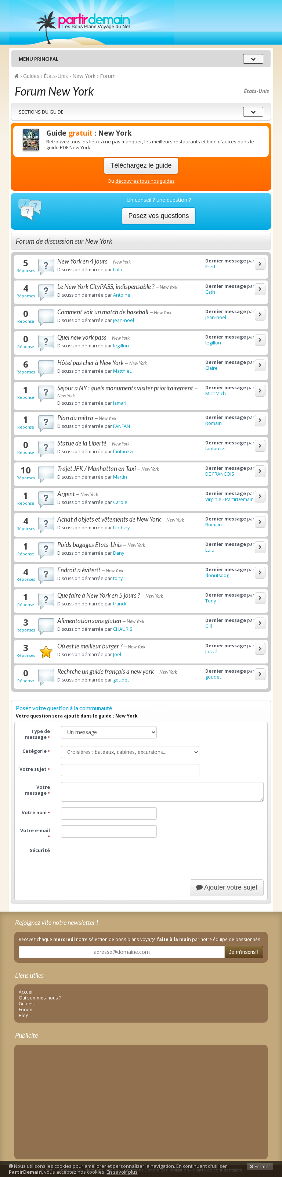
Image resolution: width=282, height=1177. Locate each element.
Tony (210, 601)
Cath (210, 292)
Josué (211, 651)
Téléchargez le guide (140, 165)
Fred (210, 267)
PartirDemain (91, 22)
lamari (119, 403)
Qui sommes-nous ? (40, 998)
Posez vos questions (158, 215)
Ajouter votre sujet (226, 887)
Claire (211, 368)
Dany (118, 553)
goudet (121, 680)
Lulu (117, 269)
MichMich (215, 393)
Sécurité (40, 850)
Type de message (37, 734)
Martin (120, 477)
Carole (120, 502)
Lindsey (121, 528)
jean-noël (123, 320)
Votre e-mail (35, 833)
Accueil (26, 992)
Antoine (121, 295)
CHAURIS (123, 629)
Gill (208, 626)
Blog (24, 1015)
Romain (213, 423)
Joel (117, 654)
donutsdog (217, 575)
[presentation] (117, 859)
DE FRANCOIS (219, 474)
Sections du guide (41, 111)
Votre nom (36, 812)
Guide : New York (88, 133)
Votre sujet (34, 769)
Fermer (260, 1166)
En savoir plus (122, 1172)
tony (118, 578)
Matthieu (123, 371)
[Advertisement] (141, 1100)
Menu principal (38, 59)
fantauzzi (123, 451)
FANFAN (121, 426)
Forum (25, 1009)
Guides (26, 1003)
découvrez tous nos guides (144, 181)
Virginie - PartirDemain (229, 499)
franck (119, 604)
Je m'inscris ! (243, 952)
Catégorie (36, 751)
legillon (121, 346)
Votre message (37, 790)
